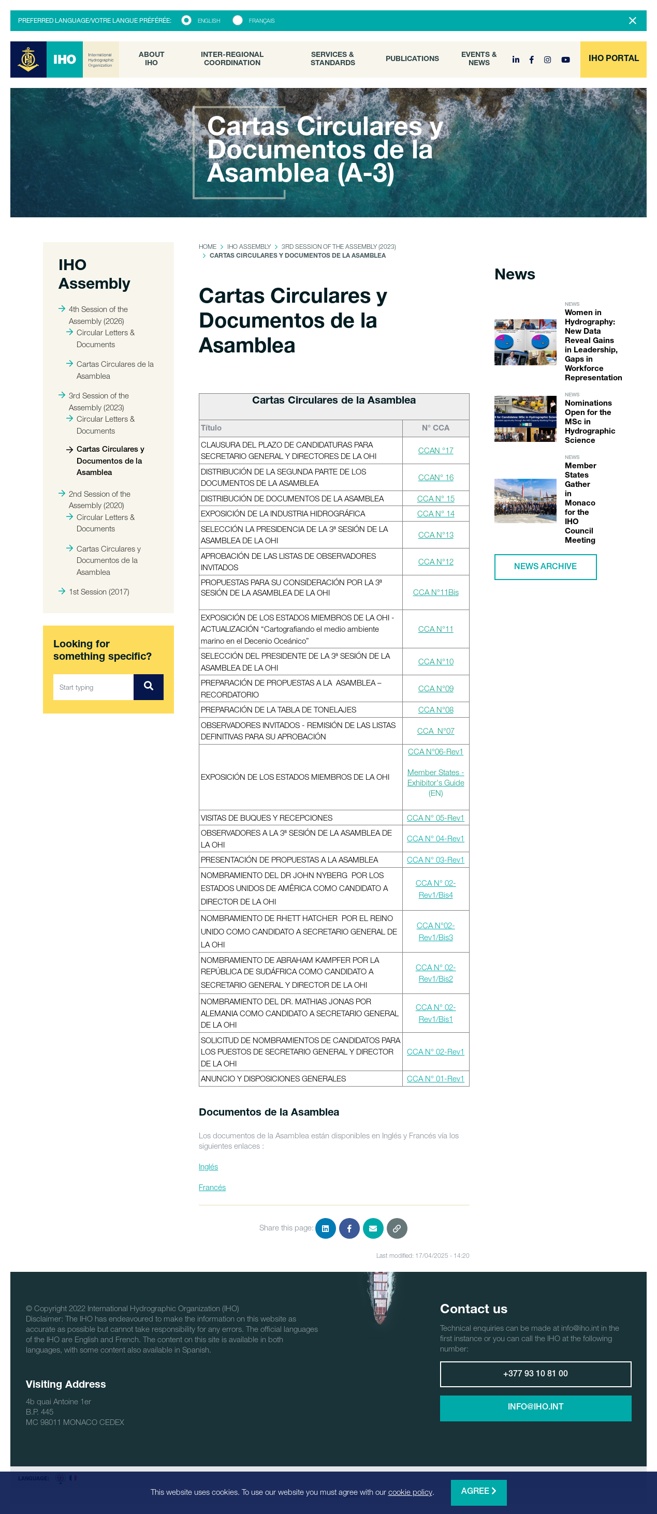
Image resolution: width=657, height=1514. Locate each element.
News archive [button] (545, 567)
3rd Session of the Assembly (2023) (94, 401)
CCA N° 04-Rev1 (435, 838)
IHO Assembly (249, 246)
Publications (412, 59)
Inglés (208, 1166)
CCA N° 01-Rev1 (435, 1078)
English (209, 21)
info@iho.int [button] (535, 1408)
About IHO (152, 59)
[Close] (633, 20)
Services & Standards (333, 59)
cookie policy (410, 1491)
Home (207, 246)
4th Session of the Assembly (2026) (93, 314)
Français (262, 21)
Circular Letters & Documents (100, 338)
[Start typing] (93, 687)
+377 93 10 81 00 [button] (535, 1375)
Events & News (479, 59)
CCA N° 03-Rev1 (435, 859)
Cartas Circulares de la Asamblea (110, 369)
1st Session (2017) (94, 591)
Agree (479, 1491)
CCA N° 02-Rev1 (435, 1051)
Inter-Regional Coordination (232, 59)
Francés (212, 1187)
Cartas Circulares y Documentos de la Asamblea (105, 461)
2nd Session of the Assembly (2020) (94, 499)
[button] (613, 59)
